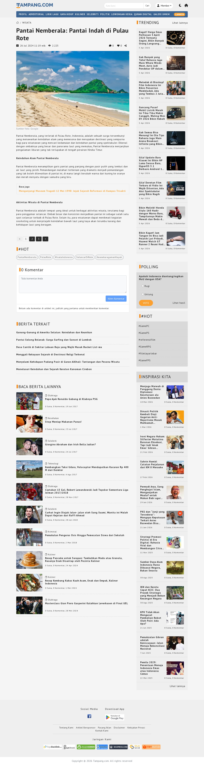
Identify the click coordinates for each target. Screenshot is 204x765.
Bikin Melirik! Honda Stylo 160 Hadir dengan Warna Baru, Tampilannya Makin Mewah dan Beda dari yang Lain (152, 213)
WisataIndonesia (64, 257)
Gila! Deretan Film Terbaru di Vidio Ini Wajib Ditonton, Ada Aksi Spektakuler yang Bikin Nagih (151, 188)
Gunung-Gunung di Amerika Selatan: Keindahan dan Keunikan (54, 332)
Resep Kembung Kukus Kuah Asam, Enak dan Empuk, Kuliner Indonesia (81, 582)
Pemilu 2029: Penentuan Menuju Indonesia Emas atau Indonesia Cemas (151, 668)
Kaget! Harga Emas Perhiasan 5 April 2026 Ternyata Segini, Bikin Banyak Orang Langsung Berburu (151, 38)
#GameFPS (145, 360)
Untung (147, 294)
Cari (147, 5)
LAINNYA (179, 14)
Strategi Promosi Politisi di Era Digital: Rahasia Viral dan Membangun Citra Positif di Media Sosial (151, 542)
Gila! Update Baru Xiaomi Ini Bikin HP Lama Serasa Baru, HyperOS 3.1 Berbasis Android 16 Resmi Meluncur (151, 163)
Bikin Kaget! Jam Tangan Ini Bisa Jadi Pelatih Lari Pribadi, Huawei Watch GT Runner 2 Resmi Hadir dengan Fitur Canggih (152, 238)
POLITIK (105, 14)
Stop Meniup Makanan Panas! (63, 421)
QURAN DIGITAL (143, 14)
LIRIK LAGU (52, 14)
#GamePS (144, 332)
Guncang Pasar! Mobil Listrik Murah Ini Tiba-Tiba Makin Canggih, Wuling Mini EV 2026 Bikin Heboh (152, 113)
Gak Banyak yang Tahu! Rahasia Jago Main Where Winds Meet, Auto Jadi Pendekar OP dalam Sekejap (151, 63)
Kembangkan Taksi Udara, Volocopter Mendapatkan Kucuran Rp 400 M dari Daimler (87, 469)
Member (163, 5)
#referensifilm (147, 339)
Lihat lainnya (180, 22)
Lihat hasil (179, 302)
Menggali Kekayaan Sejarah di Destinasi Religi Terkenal (50, 354)
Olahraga (53, 395)
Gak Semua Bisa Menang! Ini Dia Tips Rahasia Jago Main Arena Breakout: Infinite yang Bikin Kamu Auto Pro (151, 138)
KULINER (80, 14)
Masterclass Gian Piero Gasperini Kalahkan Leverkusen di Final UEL (86, 603)
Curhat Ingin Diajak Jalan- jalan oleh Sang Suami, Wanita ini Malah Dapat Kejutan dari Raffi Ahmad (86, 514)
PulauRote (45, 257)
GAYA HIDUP (66, 14)
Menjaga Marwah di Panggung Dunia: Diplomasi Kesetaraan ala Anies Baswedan (152, 392)
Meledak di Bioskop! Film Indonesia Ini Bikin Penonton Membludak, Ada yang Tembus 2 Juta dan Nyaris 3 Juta (151, 88)
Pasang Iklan (104, 727)
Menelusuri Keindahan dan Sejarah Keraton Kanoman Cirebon (54, 369)
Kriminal (52, 531)
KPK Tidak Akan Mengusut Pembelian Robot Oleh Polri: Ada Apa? (150, 618)
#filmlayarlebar (148, 353)
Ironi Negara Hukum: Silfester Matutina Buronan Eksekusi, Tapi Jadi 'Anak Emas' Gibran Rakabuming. (152, 442)
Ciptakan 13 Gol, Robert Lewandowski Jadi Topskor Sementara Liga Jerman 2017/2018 (86, 491)
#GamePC (144, 326)
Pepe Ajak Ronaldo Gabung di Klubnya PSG (71, 399)
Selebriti (52, 441)
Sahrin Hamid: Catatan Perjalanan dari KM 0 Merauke (152, 464)
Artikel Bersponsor (85, 727)
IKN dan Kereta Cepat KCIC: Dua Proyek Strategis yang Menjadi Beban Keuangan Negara (152, 593)
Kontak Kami (102, 730)
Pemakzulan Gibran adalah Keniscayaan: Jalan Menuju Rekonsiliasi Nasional (152, 643)
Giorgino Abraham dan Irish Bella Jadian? (70, 444)
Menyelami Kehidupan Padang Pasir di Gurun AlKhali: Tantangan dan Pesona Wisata (68, 361)
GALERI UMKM (161, 14)
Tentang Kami (66, 727)
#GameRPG (145, 346)
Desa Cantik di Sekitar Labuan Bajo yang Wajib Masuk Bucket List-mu (59, 347)
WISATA (26, 22)
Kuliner (51, 554)
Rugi (146, 286)
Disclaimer (119, 727)
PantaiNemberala (27, 257)
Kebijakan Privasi (136, 727)
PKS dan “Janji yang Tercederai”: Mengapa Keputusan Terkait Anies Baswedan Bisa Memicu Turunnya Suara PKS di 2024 (152, 517)
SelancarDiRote (84, 257)
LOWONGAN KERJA (121, 14)
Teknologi (53, 463)
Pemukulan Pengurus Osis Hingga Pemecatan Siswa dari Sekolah (84, 535)
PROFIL (23, 14)
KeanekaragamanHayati (109, 257)
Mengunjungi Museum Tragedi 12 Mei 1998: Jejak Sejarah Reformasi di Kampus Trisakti (72, 190)
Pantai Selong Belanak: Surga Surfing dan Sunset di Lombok (54, 339)
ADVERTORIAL (36, 14)
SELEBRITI (93, 14)
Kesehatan (53, 418)
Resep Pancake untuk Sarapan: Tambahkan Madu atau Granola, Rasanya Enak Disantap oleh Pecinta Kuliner (83, 559)
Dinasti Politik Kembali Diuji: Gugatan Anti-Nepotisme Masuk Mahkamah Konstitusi (151, 417)
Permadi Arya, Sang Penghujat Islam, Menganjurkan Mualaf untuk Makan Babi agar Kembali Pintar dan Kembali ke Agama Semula (152, 492)
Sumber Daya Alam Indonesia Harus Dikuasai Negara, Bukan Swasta (151, 566)
